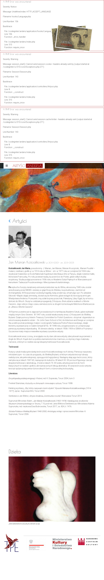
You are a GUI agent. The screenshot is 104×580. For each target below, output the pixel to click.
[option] (36, 559)
